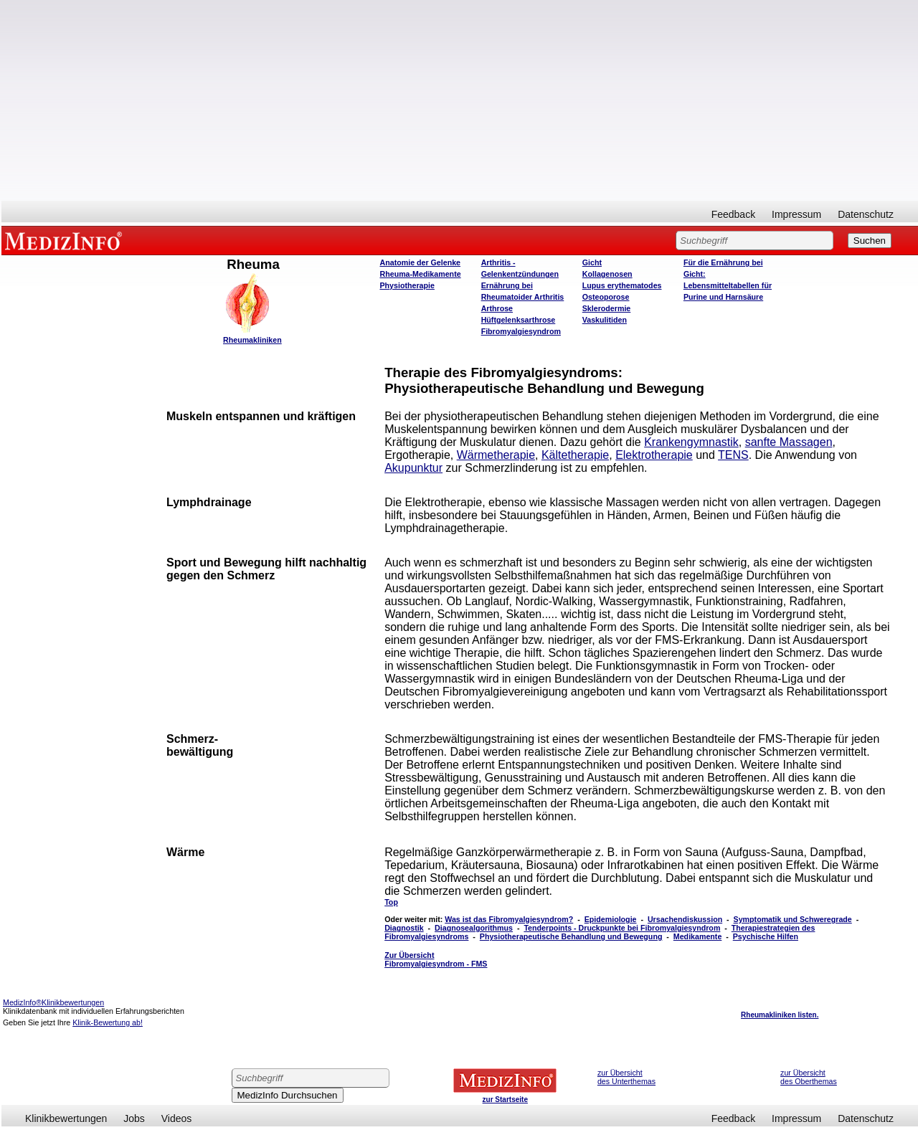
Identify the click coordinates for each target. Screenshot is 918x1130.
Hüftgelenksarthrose (518, 319)
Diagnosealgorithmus (474, 928)
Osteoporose (606, 297)
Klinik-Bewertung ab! (107, 1022)
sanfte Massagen (789, 442)
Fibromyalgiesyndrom (521, 331)
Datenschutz (866, 214)
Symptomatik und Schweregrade (793, 919)
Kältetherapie (575, 455)
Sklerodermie (606, 308)
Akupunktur (413, 468)
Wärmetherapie (496, 455)
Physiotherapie (407, 285)
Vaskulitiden (604, 319)
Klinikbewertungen (66, 1118)
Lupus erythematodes (622, 285)
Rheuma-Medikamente (420, 274)
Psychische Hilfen (765, 936)
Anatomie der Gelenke (420, 262)
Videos (176, 1118)
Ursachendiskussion (685, 919)
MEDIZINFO (66, 240)
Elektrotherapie (654, 455)
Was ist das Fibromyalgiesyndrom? (509, 919)
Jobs (134, 1118)
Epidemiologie (611, 919)
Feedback (733, 214)
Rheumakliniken (252, 340)
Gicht (592, 262)
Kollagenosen (607, 274)
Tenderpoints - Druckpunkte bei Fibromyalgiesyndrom (622, 928)
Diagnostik (403, 928)
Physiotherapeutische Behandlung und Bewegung (571, 936)
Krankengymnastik (691, 442)
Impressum (796, 214)
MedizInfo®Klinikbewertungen (53, 1002)
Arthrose (497, 308)
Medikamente (697, 936)
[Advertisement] (459, 100)
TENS (733, 455)
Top (391, 902)
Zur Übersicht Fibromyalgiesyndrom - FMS (435, 959)
